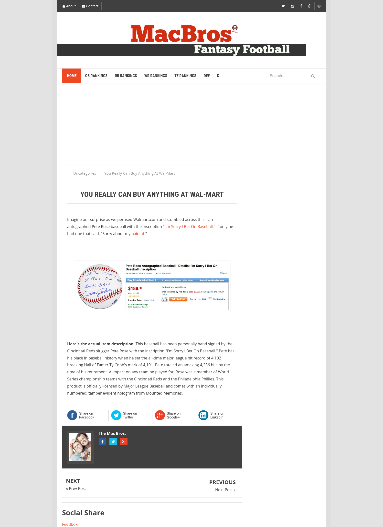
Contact (90, 6)
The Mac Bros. (112, 433)
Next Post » (225, 489)
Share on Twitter (130, 415)
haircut (137, 233)
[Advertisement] (191, 126)
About (69, 6)
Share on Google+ (174, 415)
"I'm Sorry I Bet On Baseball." (189, 226)
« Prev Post (76, 488)
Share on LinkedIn (217, 415)
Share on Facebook (86, 415)
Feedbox (70, 524)
